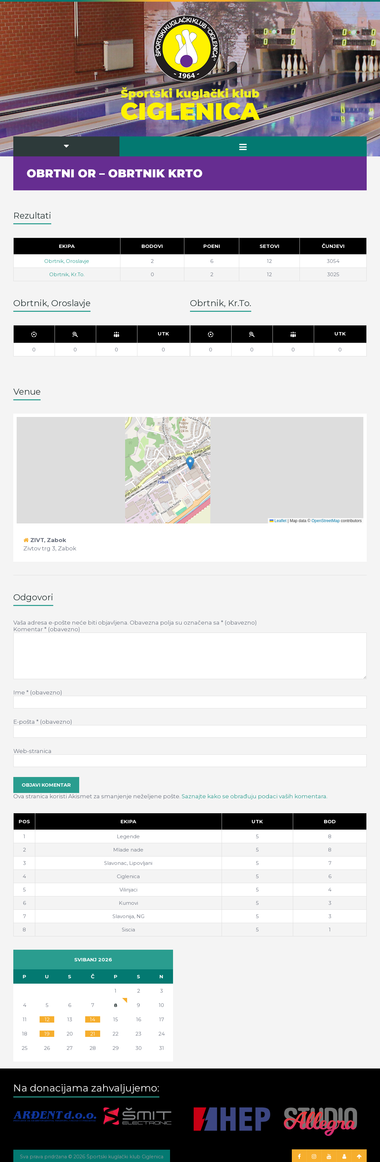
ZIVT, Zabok (48, 540)
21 (92, 1034)
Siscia (128, 929)
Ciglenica (128, 876)
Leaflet (278, 520)
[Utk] (163, 334)
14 (92, 1019)
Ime (37, 692)
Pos (24, 821)
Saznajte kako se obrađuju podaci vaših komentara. (254, 796)
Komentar (46, 629)
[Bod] (330, 821)
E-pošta (42, 721)
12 (47, 1019)
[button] (190, 463)
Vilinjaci (128, 889)
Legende (128, 836)
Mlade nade (128, 850)
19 (47, 1034)
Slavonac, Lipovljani (128, 863)
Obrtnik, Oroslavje (66, 261)
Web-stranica (32, 751)
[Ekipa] (128, 821)
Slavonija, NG (128, 916)
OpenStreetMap (325, 520)
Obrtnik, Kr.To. (67, 274)
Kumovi (128, 903)
